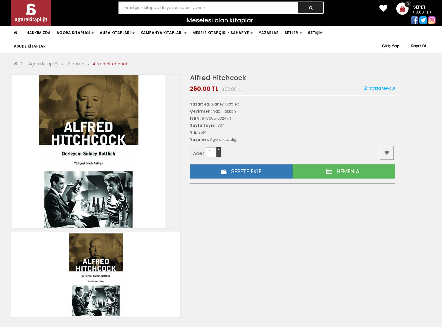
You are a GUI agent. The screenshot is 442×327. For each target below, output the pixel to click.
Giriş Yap (391, 45)
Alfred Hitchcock (110, 64)
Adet (198, 153)
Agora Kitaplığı (43, 64)
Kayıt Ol (418, 45)
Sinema (76, 64)
